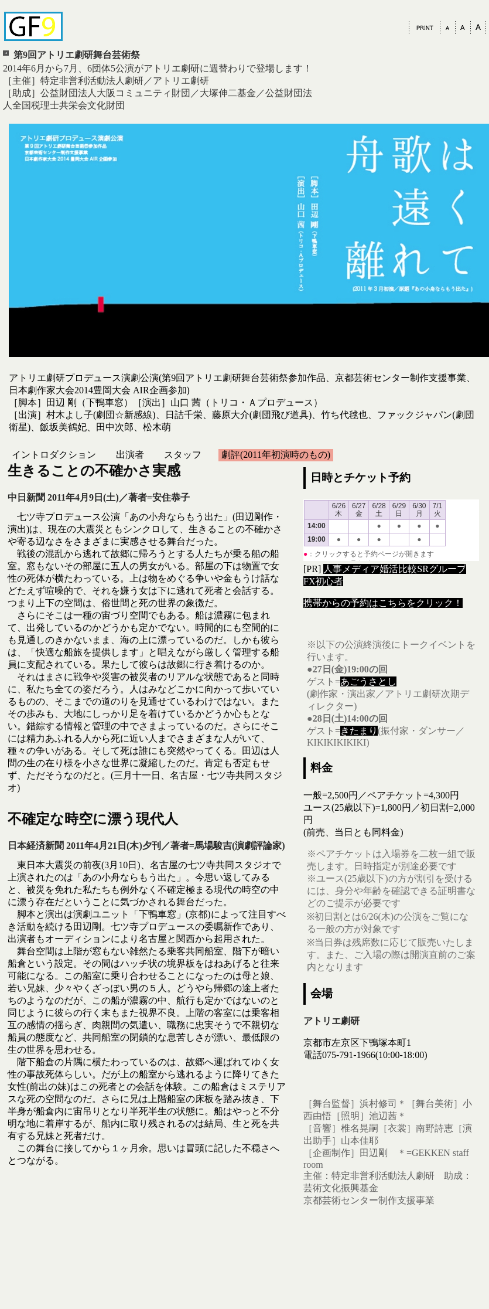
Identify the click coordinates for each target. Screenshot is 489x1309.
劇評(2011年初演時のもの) (275, 455)
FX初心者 (323, 581)
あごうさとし (368, 681)
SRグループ (441, 569)
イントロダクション (54, 455)
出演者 (130, 455)
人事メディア (351, 569)
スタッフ (182, 455)
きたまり (359, 731)
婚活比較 (398, 569)
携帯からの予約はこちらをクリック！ (383, 603)
